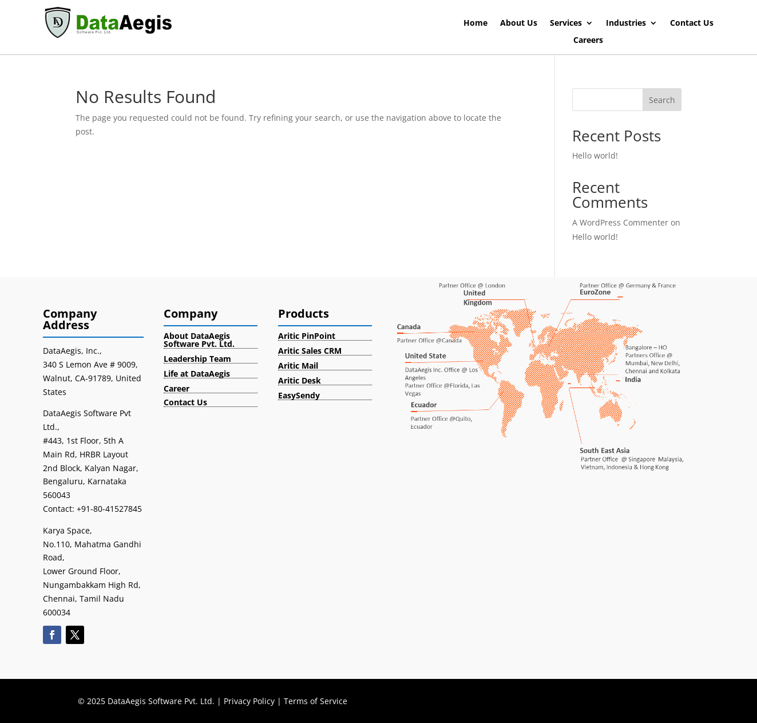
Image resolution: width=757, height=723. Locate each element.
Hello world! (595, 155)
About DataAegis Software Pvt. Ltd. (199, 339)
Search (662, 99)
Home (475, 23)
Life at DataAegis (197, 373)
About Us (518, 23)
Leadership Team (197, 358)
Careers (588, 40)
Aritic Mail (298, 365)
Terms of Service (315, 701)
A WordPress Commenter (620, 222)
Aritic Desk (299, 380)
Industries (626, 23)
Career (176, 388)
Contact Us (692, 23)
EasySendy (299, 395)
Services (566, 23)
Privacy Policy (249, 701)
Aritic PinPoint (306, 335)
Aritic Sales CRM (310, 350)
